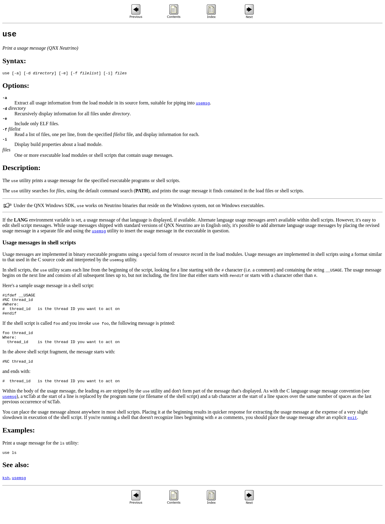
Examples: (18, 444)
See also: (15, 480)
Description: (21, 173)
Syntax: (14, 63)
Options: (15, 88)
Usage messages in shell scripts (39, 248)
